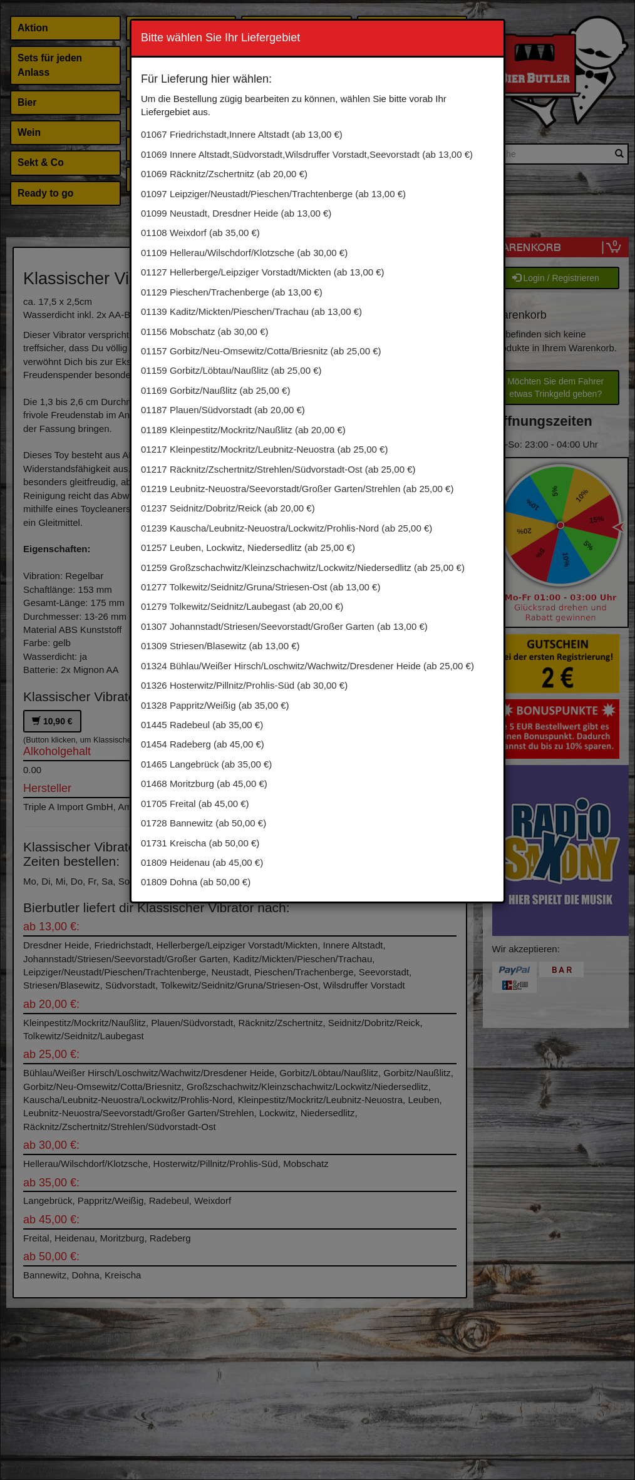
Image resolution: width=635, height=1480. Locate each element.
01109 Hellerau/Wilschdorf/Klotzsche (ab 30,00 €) (244, 252)
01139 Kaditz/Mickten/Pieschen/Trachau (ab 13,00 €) (251, 311)
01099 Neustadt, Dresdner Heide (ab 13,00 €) (236, 213)
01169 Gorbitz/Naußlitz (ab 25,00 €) (215, 390)
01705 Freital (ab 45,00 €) (195, 803)
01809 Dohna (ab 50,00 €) (195, 881)
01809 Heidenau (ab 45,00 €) (202, 862)
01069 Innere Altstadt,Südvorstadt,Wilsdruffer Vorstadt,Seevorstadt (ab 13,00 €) (307, 154)
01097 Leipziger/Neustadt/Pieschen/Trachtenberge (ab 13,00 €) (273, 193)
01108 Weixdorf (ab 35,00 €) (200, 232)
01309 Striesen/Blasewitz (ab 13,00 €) (220, 645)
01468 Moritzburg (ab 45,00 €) (204, 783)
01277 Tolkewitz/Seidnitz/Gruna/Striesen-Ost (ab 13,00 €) (260, 587)
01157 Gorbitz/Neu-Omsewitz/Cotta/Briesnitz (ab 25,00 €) (261, 351)
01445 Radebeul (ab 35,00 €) (202, 724)
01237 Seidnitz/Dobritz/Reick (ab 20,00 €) (228, 508)
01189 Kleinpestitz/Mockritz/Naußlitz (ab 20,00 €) (243, 429)
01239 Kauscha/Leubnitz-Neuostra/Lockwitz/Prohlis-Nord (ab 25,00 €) (286, 528)
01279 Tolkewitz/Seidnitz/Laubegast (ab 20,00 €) (242, 606)
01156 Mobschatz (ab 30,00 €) (204, 331)
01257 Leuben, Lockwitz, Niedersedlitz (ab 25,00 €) (248, 547)
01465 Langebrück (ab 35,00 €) (206, 764)
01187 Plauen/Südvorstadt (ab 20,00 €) (223, 409)
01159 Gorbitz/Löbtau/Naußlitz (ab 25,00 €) (231, 370)
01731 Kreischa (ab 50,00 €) (200, 843)
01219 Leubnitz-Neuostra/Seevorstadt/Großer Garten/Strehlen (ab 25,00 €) (297, 488)
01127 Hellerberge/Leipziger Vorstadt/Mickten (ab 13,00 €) (263, 272)
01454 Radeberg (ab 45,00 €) (202, 744)
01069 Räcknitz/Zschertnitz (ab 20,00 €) (224, 173)
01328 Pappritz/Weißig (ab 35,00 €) (215, 705)
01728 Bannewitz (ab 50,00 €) (203, 823)
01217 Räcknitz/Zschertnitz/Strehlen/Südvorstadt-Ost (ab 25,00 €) (278, 469)
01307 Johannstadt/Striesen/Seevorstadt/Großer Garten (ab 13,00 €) (284, 626)
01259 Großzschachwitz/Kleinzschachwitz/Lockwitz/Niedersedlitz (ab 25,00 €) (303, 567)
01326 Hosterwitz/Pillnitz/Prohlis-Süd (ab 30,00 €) (244, 685)
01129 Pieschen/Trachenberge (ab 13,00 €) (232, 292)
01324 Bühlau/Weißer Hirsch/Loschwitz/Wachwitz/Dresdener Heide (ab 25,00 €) (307, 665)
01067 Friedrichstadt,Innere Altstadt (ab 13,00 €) (242, 134)
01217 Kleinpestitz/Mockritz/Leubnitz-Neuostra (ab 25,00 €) (264, 449)
